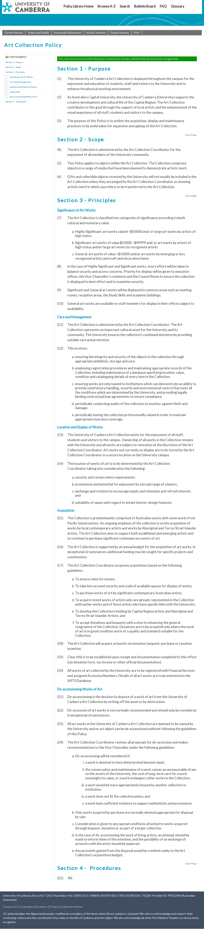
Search (125, 6)
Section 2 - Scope (13, 67)
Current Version (14, 32)
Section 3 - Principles (15, 72)
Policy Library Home (78, 6)
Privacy (54, 906)
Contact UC (10, 906)
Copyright (26, 906)
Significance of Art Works (21, 77)
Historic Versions (96, 32)
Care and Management (20, 82)
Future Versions (120, 32)
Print (136, 32)
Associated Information (67, 32)
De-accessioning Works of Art (23, 96)
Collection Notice (72, 906)
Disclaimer (41, 906)
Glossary (177, 6)
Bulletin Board (145, 6)
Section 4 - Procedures (16, 101)
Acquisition (15, 92)
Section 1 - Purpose (14, 62)
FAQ (163, 6)
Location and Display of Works (23, 87)
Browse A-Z (107, 6)
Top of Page (191, 135)
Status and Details (38, 32)
